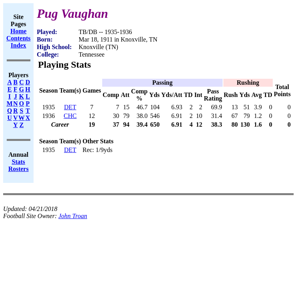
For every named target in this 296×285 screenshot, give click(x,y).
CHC (70, 115)
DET (70, 107)
